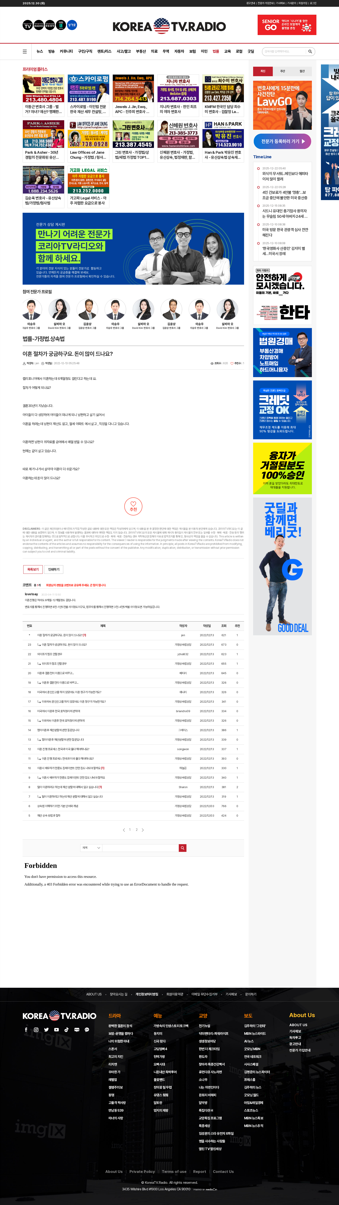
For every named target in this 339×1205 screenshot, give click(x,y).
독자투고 (295, 1038)
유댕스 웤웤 (161, 1095)
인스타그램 (36, 1029)
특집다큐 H (206, 1110)
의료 (154, 51)
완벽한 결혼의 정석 (120, 1026)
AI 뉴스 (249, 1041)
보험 (192, 51)
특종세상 (204, 1126)
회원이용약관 (174, 994)
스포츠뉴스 (251, 1110)
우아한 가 (114, 1072)
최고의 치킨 (115, 1057)
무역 (166, 51)
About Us (114, 1171)
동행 (111, 1095)
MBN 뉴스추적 (253, 1126)
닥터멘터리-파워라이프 (213, 1034)
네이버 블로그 (76, 1029)
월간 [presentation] (302, 71)
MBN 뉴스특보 (253, 1118)
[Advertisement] (282, 668)
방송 (51, 51)
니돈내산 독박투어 (165, 1072)
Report (199, 1171)
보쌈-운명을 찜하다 (120, 1034)
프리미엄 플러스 (35, 69)
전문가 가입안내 (265, 3)
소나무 (203, 1080)
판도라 (203, 1057)
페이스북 (26, 1029)
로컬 (239, 51)
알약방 (203, 1103)
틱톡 (66, 1029)
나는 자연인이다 (209, 1087)
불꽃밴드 (159, 1080)
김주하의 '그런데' (255, 1026)
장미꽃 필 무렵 (163, 1087)
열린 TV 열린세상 (210, 1149)
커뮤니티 (66, 51)
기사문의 (291, 3)
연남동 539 (116, 1110)
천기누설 (204, 1026)
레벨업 (112, 1080)
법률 (216, 51)
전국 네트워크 (252, 1057)
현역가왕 (159, 1057)
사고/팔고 (124, 51)
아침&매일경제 (253, 1103)
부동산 (141, 51)
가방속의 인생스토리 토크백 (171, 1026)
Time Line (262, 156)
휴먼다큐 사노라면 (210, 1072)
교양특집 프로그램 (210, 1118)
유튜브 (56, 1029)
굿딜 (251, 51)
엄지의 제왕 (161, 1110)
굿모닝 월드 (251, 1095)
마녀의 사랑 (115, 1118)
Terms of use (174, 1171)
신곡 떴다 (159, 1041)
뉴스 (40, 51)
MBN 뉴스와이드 (255, 1034)
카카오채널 (87, 1029)
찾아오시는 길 (118, 994)
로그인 (313, 3)
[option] (62, 316)
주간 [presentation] (282, 71)
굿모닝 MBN (252, 1049)
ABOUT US (93, 994)
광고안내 (250, 3)
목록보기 (33, 569)
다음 (142, 830)
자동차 (179, 51)
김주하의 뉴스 (252, 1087)
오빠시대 (159, 1064)
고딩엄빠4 (160, 1049)
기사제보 (280, 3)
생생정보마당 (207, 1041)
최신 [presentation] (263, 71)
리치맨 (112, 1064)
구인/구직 (85, 51)
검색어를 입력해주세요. (277, 51)
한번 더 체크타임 (209, 1049)
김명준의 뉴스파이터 (257, 1072)
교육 (227, 51)
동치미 (158, 1034)
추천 (133, 506)
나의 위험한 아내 (118, 1041)
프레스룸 (249, 1080)
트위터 (46, 1029)
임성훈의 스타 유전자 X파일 (216, 1134)
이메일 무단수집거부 (204, 994)
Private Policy (142, 1171)
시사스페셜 (251, 1064)
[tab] (263, 71)
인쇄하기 (53, 569)
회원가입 (303, 3)
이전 (124, 830)
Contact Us (223, 1171)
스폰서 (112, 1049)
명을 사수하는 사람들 (212, 1141)
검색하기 (310, 52)
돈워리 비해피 (207, 1095)
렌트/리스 (104, 51)
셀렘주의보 (115, 1087)
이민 (204, 51)
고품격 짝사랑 (117, 1103)
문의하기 (251, 994)
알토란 (158, 1103)
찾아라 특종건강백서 (212, 1064)
